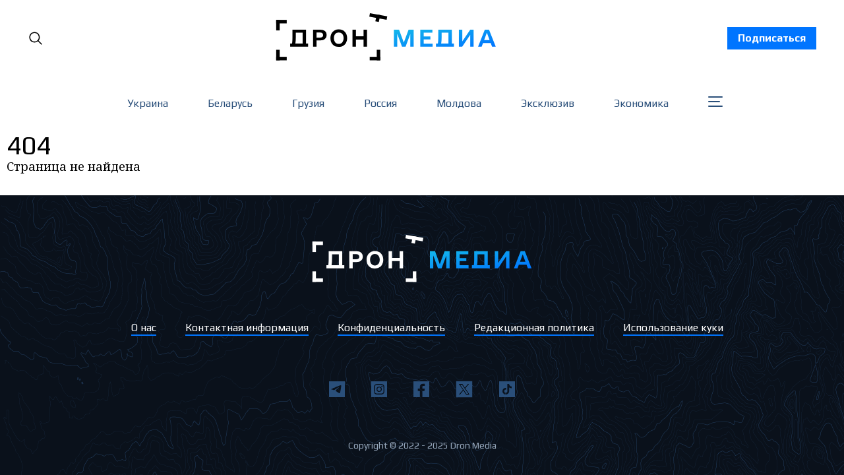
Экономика (641, 103)
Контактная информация (247, 327)
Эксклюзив (547, 103)
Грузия (308, 103)
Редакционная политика (534, 327)
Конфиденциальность (391, 327)
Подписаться (772, 38)
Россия (380, 103)
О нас (143, 327)
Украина (147, 103)
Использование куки (673, 327)
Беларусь (230, 103)
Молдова (459, 103)
